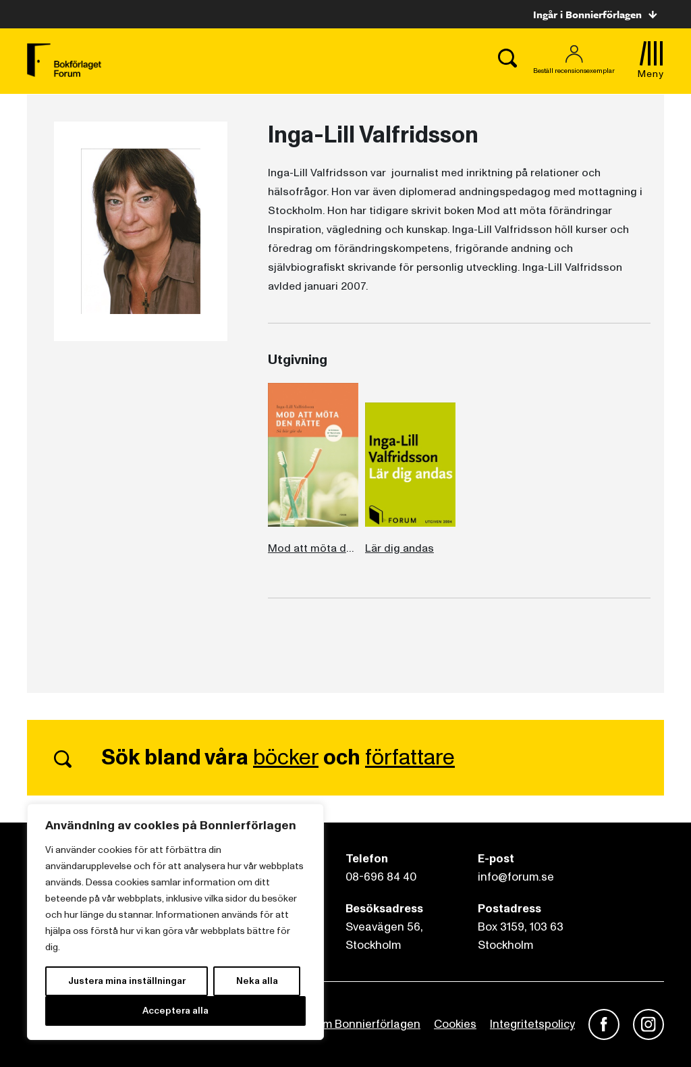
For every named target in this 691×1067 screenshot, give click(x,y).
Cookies (455, 1024)
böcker (286, 758)
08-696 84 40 (381, 877)
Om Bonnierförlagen (367, 1024)
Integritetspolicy (532, 1024)
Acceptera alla (175, 1010)
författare (410, 758)
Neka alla (257, 980)
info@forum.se (516, 877)
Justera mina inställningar (127, 980)
